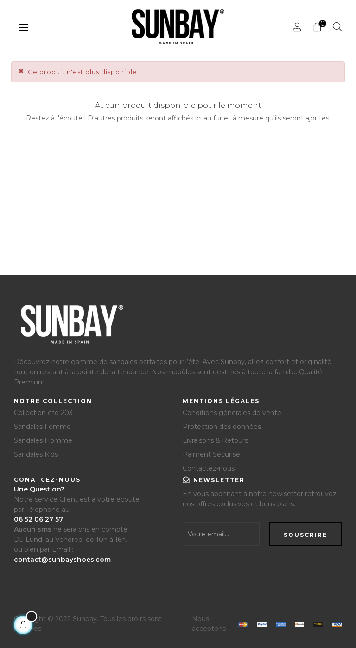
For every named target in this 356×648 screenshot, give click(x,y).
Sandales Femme (42, 426)
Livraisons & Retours (215, 440)
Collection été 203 (43, 413)
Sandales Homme (43, 440)
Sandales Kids (36, 454)
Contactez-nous (209, 468)
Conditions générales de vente (232, 413)
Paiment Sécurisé (211, 454)
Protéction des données (222, 426)
